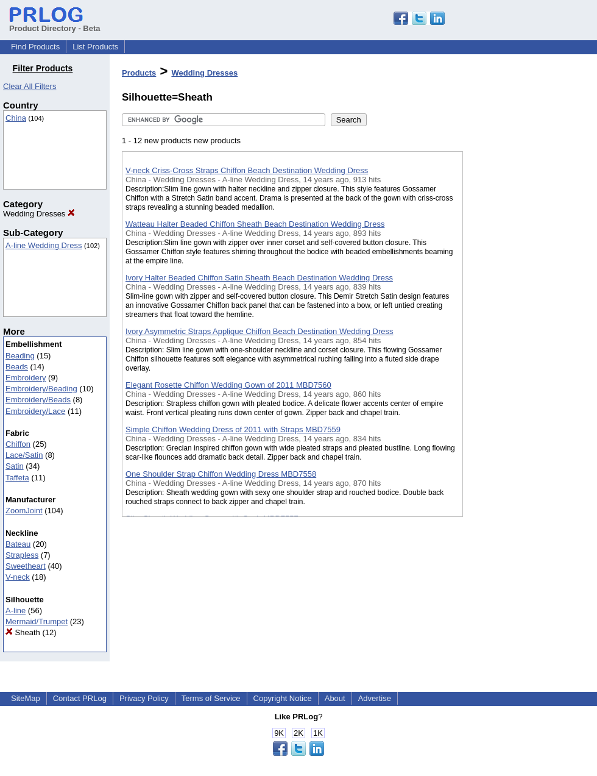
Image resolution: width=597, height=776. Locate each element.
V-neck (17, 577)
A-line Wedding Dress (43, 245)
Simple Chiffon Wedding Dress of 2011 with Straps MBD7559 (233, 429)
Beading (20, 355)
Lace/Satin (24, 455)
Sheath (22, 632)
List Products (95, 46)
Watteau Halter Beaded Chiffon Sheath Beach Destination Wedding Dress (254, 224)
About (335, 698)
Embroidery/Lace (35, 411)
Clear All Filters (29, 86)
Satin (14, 466)
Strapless (21, 555)
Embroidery (25, 377)
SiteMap (25, 698)
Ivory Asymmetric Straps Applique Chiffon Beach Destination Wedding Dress (259, 331)
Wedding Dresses (39, 213)
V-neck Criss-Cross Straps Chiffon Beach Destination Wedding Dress (246, 170)
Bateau (17, 544)
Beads (16, 366)
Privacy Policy (144, 698)
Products (139, 72)
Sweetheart (25, 566)
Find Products (35, 46)
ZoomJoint (24, 510)
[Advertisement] (524, 316)
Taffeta (17, 477)
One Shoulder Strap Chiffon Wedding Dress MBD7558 (220, 474)
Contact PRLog (80, 698)
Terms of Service (211, 698)
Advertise (374, 698)
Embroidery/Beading (41, 388)
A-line (15, 610)
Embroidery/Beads (38, 399)
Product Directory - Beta (55, 24)
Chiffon (17, 444)
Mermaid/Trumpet (36, 621)
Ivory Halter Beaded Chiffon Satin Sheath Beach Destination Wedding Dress (259, 277)
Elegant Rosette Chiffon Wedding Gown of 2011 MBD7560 (228, 385)
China (15, 118)
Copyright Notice (282, 698)
